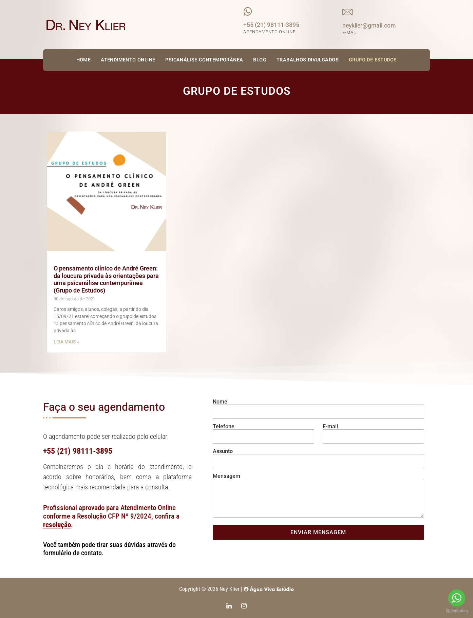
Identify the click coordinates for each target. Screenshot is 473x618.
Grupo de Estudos (373, 59)
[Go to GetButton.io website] (457, 611)
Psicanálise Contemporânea (204, 59)
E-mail (330, 426)
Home (83, 59)
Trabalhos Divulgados (308, 59)
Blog (259, 59)
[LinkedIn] (229, 607)
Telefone (223, 426)
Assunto (223, 451)
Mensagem (226, 476)
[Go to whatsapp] (456, 597)
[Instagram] (244, 607)
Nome (220, 402)
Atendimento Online (128, 59)
